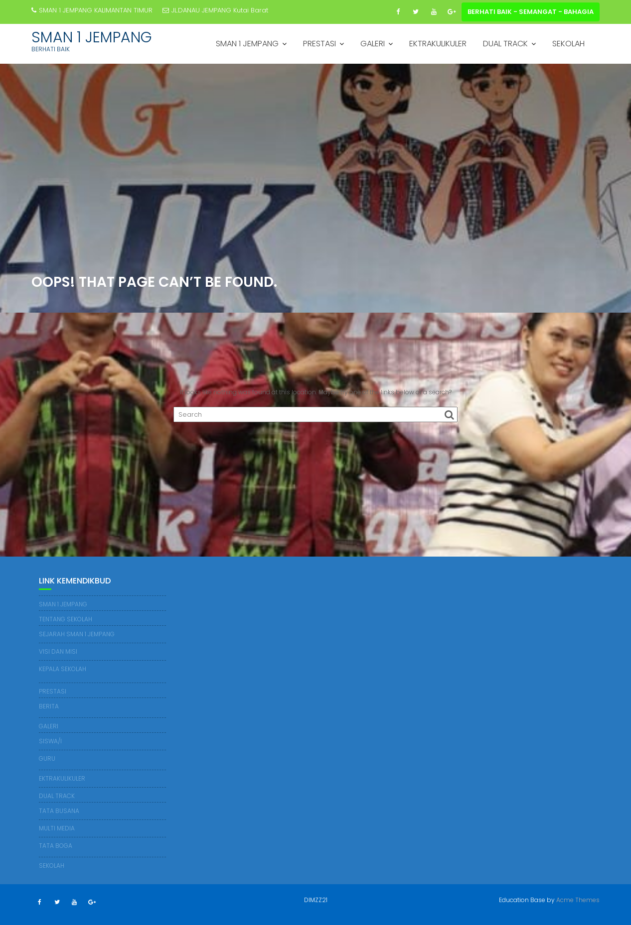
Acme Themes (578, 900)
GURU (47, 758)
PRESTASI (319, 43)
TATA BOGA (55, 845)
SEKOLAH (568, 43)
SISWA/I (50, 741)
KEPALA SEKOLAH (62, 669)
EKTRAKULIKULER (438, 43)
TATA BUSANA (59, 811)
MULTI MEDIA (57, 828)
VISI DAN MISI (58, 651)
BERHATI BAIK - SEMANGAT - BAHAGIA (531, 11)
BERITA (49, 706)
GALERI (372, 43)
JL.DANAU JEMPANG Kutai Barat (215, 10)
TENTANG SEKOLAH (65, 619)
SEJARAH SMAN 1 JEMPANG (77, 634)
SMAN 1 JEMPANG (91, 37)
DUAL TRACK (505, 43)
